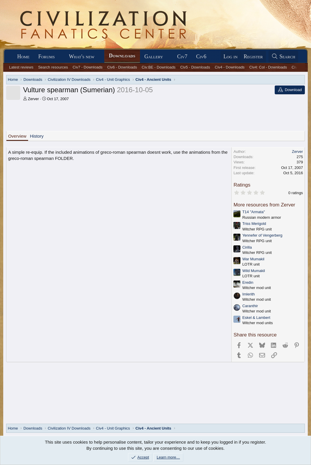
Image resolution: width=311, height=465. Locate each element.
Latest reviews (21, 67)
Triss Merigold (254, 223)
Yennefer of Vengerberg (262, 235)
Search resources (53, 67)
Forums (46, 56)
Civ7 (182, 56)
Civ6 (201, 56)
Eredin (247, 282)
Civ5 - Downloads (195, 67)
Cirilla (247, 247)
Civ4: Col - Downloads (268, 67)
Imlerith (248, 294)
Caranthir (250, 306)
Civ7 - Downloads (87, 67)
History (37, 136)
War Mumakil (253, 259)
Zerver (33, 99)
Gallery (153, 56)
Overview (17, 136)
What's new (81, 56)
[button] (60, 57)
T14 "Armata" (253, 212)
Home (23, 56)
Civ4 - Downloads (230, 67)
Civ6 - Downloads (122, 67)
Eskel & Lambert (256, 317)
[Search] (283, 57)
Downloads (122, 56)
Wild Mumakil (253, 271)
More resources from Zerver (264, 205)
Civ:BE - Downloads (159, 67)
